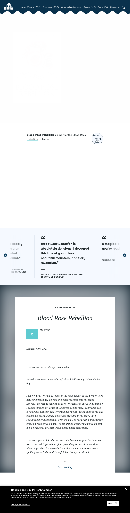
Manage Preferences (20, 504)
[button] (22, 264)
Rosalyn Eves (83, 75)
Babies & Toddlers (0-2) (30, 7)
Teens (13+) (103, 7)
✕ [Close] (126, 489)
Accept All (112, 503)
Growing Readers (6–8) (71, 7)
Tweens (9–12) (90, 7)
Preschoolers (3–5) (51, 7)
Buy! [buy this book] (73, 83)
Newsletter (114, 7)
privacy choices (65, 497)
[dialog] (65, 499)
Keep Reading (65, 480)
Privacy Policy (33, 497)
